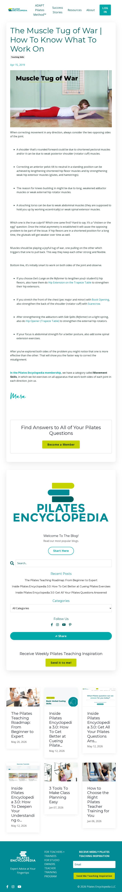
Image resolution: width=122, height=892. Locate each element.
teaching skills (17, 57)
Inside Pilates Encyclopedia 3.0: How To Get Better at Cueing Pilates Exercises (61, 586)
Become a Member (61, 444)
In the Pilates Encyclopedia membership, (36, 372)
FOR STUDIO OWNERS (51, 862)
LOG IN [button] (105, 10)
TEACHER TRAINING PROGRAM (50, 872)
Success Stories (57, 10)
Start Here (61, 551)
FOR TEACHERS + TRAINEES (54, 854)
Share (62, 636)
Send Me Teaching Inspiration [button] (94, 875)
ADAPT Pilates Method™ (39, 9)
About (90, 10)
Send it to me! (61, 663)
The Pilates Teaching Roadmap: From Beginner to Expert (61, 580)
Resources (75, 10)
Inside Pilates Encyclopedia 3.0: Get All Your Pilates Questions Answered (61, 592)
